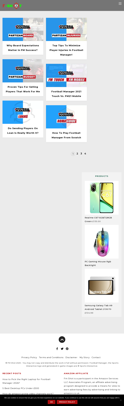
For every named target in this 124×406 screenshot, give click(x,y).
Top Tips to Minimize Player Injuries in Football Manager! (66, 50)
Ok (51, 402)
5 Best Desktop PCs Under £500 (21, 388)
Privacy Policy (29, 357)
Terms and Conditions (51, 357)
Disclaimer (71, 357)
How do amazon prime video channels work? (28, 393)
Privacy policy (67, 402)
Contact (96, 357)
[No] (120, 400)
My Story (85, 357)
